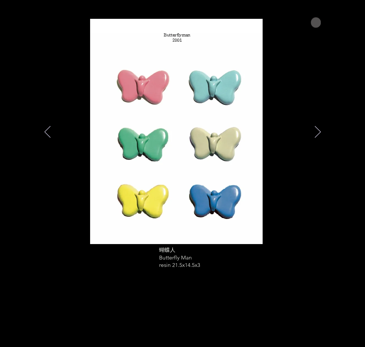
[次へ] (318, 132)
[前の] (47, 132)
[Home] (316, 22)
